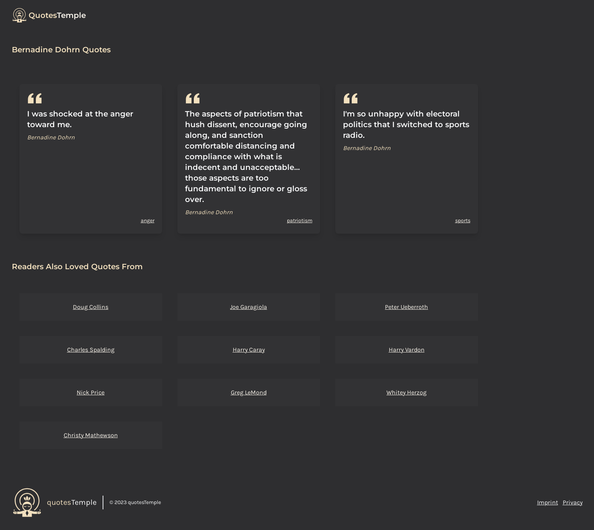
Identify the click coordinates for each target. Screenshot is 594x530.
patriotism (299, 220)
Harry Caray (249, 349)
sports (462, 220)
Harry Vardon (407, 349)
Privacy (573, 502)
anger (148, 220)
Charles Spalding (90, 349)
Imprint (547, 502)
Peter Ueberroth (406, 306)
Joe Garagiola (248, 306)
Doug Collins (90, 306)
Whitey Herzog (406, 392)
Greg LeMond (249, 392)
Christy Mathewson (91, 435)
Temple (57, 15)
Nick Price (91, 392)
